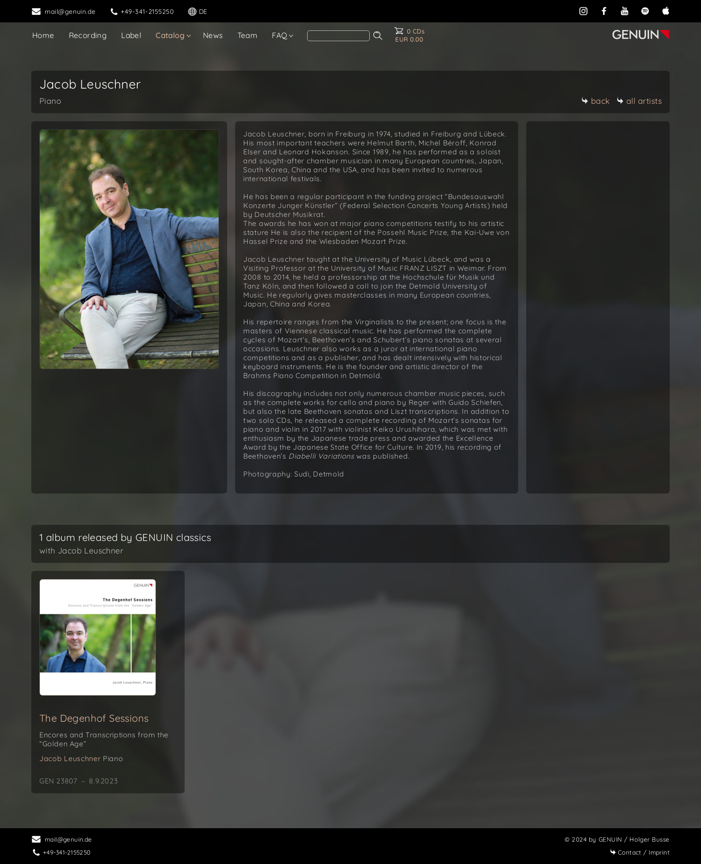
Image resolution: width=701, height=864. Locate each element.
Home (43, 35)
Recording (88, 35)
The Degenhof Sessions (93, 718)
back (595, 101)
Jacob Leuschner (81, 758)
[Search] (338, 35)
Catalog (170, 35)
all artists (639, 101)
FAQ (279, 35)
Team (247, 35)
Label (131, 35)
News (213, 35)
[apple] (665, 10)
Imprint (640, 852)
